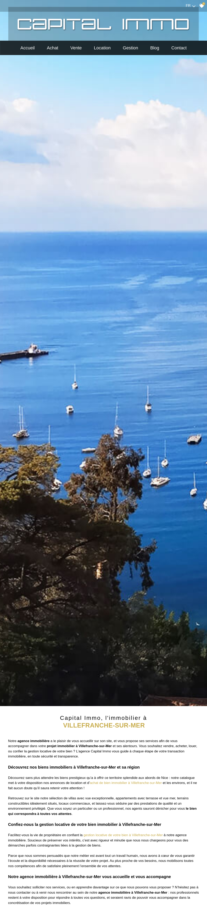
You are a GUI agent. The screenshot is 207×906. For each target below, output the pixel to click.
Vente (76, 48)
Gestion (130, 48)
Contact (179, 48)
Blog (154, 48)
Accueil (27, 48)
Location (102, 48)
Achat (52, 48)
